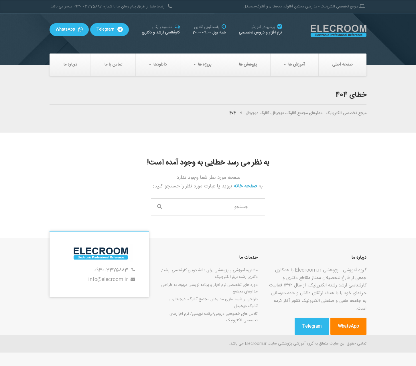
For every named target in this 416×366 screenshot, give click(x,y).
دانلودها (160, 64)
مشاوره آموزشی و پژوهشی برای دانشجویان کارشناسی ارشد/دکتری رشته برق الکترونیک (209, 273)
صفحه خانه (244, 186)
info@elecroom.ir (108, 280)
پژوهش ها (248, 64)
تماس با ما (113, 64)
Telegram (109, 29)
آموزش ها (296, 64)
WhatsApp (69, 29)
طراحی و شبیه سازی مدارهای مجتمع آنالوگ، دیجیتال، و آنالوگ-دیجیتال (213, 302)
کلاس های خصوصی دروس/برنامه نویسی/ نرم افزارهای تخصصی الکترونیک (213, 317)
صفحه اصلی (342, 64)
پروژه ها (205, 64)
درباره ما (70, 64)
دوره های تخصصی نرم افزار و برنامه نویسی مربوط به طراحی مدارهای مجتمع (209, 288)
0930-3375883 (111, 270)
